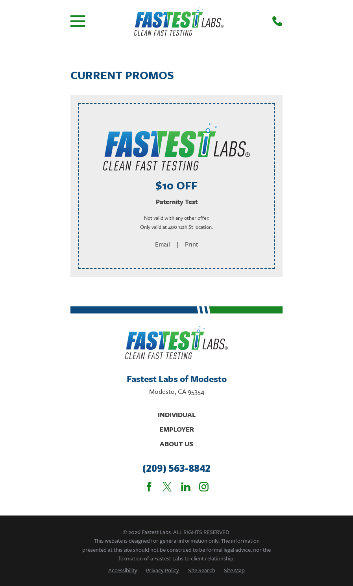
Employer (176, 429)
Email (162, 244)
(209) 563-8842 (176, 468)
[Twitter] (167, 486)
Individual (177, 414)
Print (191, 244)
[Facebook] (149, 486)
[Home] (179, 21)
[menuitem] (122, 570)
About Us (176, 444)
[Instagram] (204, 486)
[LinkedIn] (185, 486)
